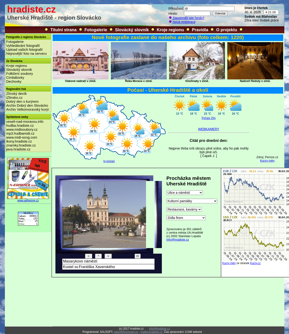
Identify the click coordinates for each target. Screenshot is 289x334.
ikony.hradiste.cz (19, 141)
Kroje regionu (170, 29)
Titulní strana (63, 29)
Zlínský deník (16, 93)
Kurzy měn (267, 160)
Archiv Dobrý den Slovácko (27, 105)
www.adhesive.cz (28, 199)
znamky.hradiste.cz (21, 145)
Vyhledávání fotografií (23, 46)
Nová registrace (182, 22)
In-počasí (109, 161)
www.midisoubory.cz (22, 129)
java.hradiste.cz (18, 149)
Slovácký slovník (132, 29)
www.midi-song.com (21, 137)
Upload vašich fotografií (24, 49)
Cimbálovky (15, 77)
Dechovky (14, 81)
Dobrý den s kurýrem (22, 101)
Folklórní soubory (19, 73)
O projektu (226, 29)
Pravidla (200, 29)
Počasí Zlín (209, 118)
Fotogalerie (96, 29)
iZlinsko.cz (14, 97)
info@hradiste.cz (178, 239)
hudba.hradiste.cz (20, 125)
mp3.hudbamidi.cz (20, 133)
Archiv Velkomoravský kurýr (27, 109)
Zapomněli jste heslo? (186, 18)
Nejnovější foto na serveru (26, 53)
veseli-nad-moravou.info (25, 121)
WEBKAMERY (208, 129)
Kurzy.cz (255, 263)
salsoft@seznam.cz (126, 332)
